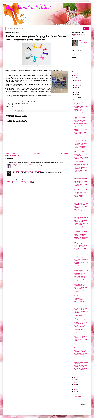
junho (76, 90)
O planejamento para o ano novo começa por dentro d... (80, 366)
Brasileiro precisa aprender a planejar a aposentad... (80, 317)
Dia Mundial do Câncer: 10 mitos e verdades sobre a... (81, 249)
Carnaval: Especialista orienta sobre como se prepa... (80, 141)
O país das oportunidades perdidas (81, 162)
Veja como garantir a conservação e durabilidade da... (81, 348)
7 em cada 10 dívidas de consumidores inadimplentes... (80, 187)
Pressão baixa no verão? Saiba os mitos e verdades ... (81, 229)
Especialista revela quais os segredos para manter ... (79, 285)
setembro (77, 85)
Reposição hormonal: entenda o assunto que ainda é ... (80, 121)
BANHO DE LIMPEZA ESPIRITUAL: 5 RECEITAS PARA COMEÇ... (80, 357)
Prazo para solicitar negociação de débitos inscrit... (81, 315)
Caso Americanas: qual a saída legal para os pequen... (80, 309)
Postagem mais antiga (63, 153)
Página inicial (37, 153)
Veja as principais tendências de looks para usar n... (80, 340)
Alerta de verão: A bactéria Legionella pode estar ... (79, 118)
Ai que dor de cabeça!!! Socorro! (80, 123)
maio (76, 92)
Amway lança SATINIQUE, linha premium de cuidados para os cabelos (26, 164)
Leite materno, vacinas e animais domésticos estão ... (80, 243)
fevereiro (76, 97)
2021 (75, 379)
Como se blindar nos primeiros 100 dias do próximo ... (81, 149)
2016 (75, 387)
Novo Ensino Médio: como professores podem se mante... (81, 306)
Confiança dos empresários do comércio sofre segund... (80, 147)
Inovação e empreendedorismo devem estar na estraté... (80, 207)
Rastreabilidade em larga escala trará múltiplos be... (80, 190)
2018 (75, 384)
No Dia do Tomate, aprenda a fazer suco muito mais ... (81, 113)
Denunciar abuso (76, 396)
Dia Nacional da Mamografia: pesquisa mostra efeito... (80, 235)
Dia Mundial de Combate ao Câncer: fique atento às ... (80, 277)
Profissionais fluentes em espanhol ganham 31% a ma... (81, 158)
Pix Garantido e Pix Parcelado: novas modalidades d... (80, 282)
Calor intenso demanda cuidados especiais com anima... (80, 331)
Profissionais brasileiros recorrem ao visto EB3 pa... (80, 174)
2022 (75, 377)
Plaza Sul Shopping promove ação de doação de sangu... (81, 227)
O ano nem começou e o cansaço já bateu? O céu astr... (81, 363)
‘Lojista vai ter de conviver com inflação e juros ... (80, 171)
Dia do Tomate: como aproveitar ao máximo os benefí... (81, 104)
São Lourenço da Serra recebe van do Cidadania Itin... (81, 224)
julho (76, 89)
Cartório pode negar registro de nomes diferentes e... (80, 293)
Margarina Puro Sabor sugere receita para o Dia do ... (80, 110)
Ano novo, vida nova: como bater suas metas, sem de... (80, 369)
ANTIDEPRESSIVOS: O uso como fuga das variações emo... (81, 238)
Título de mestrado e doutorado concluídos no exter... (80, 299)
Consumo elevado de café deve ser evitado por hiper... (81, 136)
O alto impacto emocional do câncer (81, 127)
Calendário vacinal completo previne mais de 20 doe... (79, 257)
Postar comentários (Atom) (14, 155)
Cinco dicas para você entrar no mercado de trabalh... (80, 320)
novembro (77, 82)
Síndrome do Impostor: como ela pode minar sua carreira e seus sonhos (21, 181)
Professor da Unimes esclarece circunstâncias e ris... (80, 115)
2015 (75, 389)
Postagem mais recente (10, 153)
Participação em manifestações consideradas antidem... (80, 326)
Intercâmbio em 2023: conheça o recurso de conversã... (80, 182)
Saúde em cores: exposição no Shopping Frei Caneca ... (80, 246)
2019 (75, 382)
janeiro (76, 99)
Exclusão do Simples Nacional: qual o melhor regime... (81, 304)
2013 (75, 393)
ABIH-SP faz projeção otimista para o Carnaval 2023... (81, 193)
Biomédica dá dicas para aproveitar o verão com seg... (81, 252)
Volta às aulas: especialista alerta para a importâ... (80, 126)
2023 (75, 78)
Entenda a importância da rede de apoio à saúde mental (81, 271)
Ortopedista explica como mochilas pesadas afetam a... (81, 130)
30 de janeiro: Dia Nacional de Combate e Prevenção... (80, 254)
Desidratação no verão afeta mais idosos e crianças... (81, 266)
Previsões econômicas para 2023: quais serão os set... (81, 323)
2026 (75, 73)
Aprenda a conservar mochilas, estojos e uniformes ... (80, 354)
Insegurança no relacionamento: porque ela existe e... (80, 374)
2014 (75, 391)
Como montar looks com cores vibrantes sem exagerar (80, 351)
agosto (76, 87)
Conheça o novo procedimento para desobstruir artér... (81, 196)
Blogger (56, 411)
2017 (75, 386)
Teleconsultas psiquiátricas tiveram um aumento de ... (81, 268)
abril (76, 94)
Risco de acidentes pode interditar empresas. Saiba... (81, 179)
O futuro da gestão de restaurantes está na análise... (81, 165)
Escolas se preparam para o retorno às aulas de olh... (81, 155)
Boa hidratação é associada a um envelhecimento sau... (81, 138)
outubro (76, 83)
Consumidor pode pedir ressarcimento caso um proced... (81, 176)
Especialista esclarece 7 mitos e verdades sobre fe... (80, 274)
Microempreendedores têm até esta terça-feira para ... (81, 218)
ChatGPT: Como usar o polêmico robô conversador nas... (80, 215)
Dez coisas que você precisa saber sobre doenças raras (81, 240)
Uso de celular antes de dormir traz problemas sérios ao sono (19, 160)
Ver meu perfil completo (83, 42)
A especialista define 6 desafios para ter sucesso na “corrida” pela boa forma (27, 171)
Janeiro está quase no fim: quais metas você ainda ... (80, 168)
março (76, 96)
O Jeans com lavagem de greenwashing (79, 334)
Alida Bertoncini (83, 40)
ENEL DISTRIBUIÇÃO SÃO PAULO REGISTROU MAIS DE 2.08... (81, 204)
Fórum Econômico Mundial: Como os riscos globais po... (81, 288)
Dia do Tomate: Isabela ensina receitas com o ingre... (80, 101)
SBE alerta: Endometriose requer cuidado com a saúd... (80, 144)
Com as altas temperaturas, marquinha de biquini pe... (80, 343)
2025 (75, 75)
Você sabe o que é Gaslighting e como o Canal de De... (80, 161)
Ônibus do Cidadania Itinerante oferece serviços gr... (80, 221)
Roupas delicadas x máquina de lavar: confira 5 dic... (80, 337)
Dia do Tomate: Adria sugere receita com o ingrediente (81, 107)
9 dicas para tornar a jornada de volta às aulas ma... (80, 210)
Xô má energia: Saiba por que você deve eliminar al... (81, 360)
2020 (75, 380)
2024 (75, 77)
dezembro (77, 80)
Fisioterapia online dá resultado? (80, 301)
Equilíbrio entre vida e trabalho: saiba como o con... (80, 201)
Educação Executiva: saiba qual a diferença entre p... (81, 296)
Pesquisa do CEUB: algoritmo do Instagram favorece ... (80, 280)
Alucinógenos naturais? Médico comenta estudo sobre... (80, 232)
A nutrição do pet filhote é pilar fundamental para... (80, 329)
